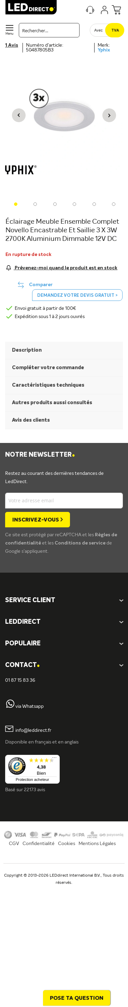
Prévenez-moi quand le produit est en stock (65, 268)
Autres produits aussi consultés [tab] (52, 402)
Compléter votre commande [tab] (48, 367)
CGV (14, 843)
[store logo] (31, 7)
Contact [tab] (22, 665)
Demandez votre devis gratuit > (77, 295)
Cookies (66, 843)
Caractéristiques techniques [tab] (48, 385)
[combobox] (49, 30)
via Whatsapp (29, 706)
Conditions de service (80, 543)
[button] (18, 115)
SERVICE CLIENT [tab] (30, 600)
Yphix (104, 50)
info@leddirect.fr (33, 730)
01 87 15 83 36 (20, 680)
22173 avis (34, 789)
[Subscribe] (37, 519)
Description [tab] (27, 350)
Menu (9, 33)
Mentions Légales (97, 843)
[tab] (64, 622)
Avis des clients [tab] (31, 420)
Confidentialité (39, 843)
